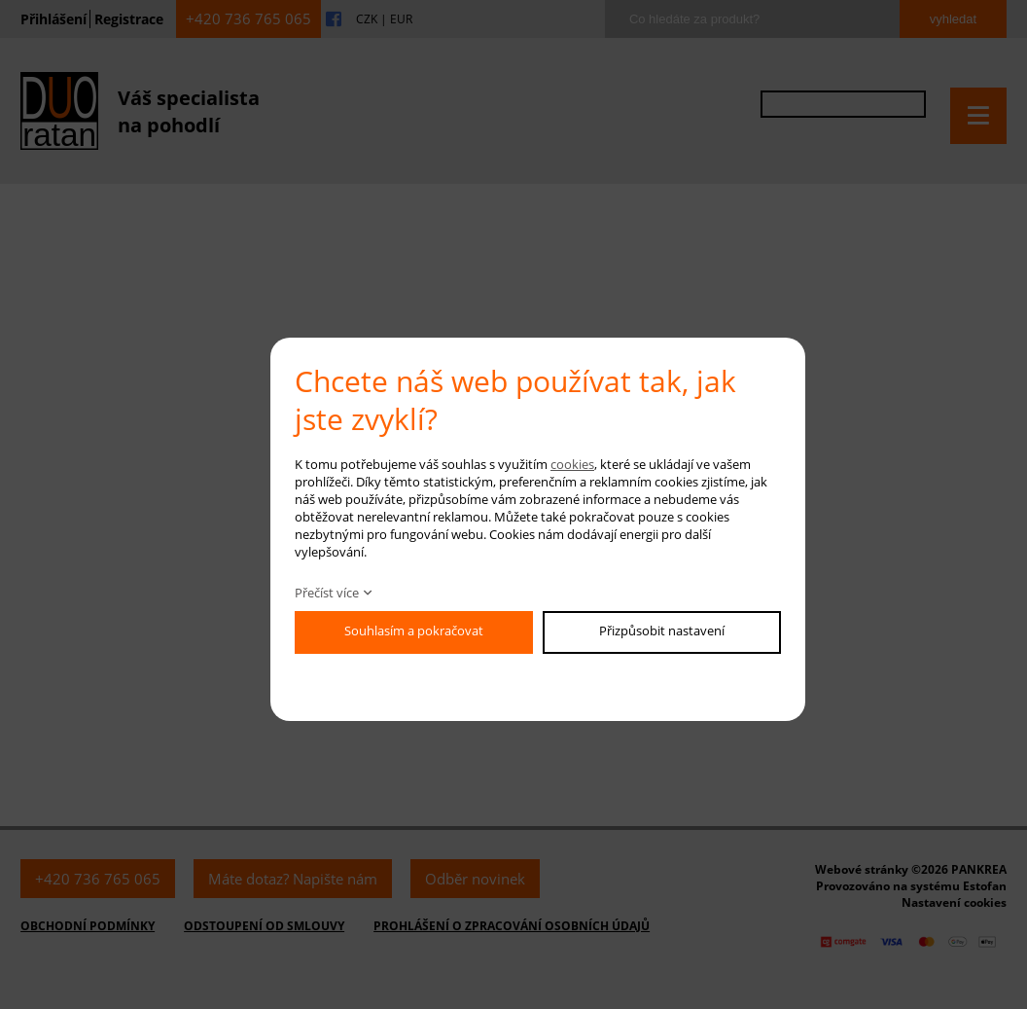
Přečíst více (327, 592)
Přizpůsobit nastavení (662, 630)
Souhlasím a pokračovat (413, 630)
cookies (572, 464)
